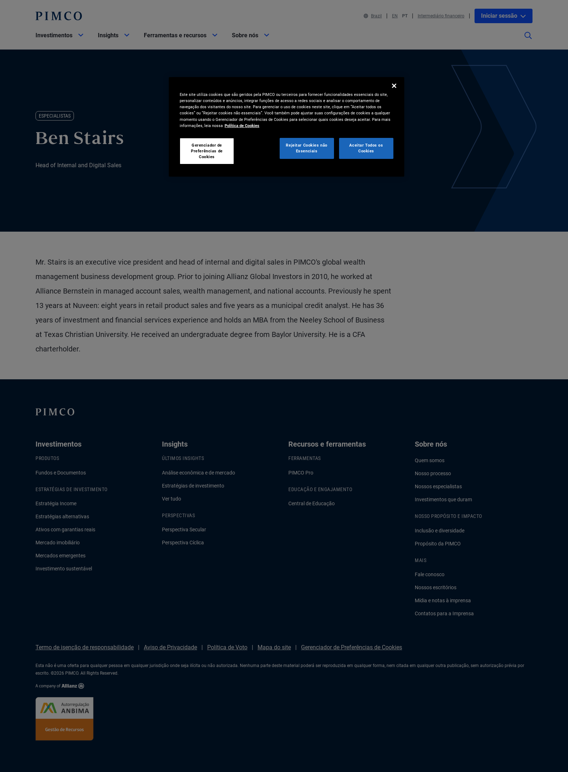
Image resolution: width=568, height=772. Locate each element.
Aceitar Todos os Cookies (366, 148)
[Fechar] (394, 86)
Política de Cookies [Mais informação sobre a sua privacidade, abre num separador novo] (242, 125)
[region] (286, 127)
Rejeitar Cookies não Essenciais (306, 148)
